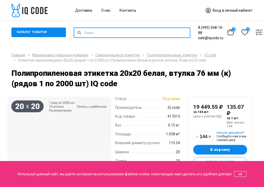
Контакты (128, 10)
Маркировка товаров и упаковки (60, 55)
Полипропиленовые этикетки (172, 55)
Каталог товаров (33, 33)
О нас (105, 10)
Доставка (83, 10)
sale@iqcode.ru (210, 38)
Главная (18, 55)
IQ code (210, 55)
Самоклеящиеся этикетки (117, 55)
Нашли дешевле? (231, 133)
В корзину (220, 150)
